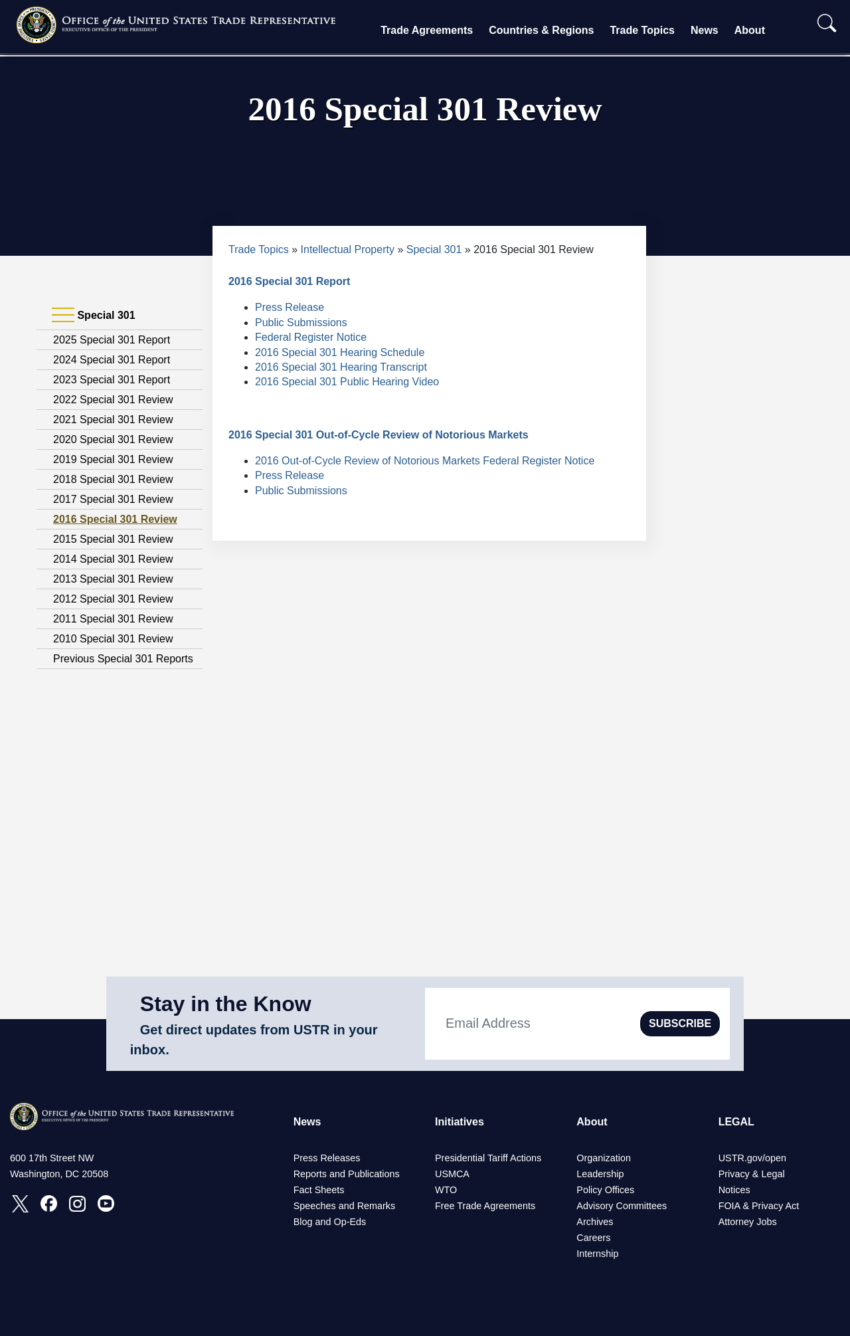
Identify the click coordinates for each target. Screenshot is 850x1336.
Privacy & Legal (752, 1174)
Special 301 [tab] (93, 315)
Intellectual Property (347, 249)
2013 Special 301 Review (113, 579)
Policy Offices (605, 1190)
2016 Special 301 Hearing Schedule (339, 352)
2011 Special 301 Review (113, 618)
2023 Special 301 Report (111, 379)
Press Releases (327, 1158)
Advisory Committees (621, 1205)
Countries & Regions (541, 30)
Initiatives (459, 1121)
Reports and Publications (347, 1174)
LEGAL (736, 1121)
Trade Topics (642, 30)
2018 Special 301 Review (113, 479)
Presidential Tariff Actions (488, 1158)
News (705, 30)
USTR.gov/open (752, 1158)
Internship (597, 1253)
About (749, 30)
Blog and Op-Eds (330, 1221)
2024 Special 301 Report (111, 359)
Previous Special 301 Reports (123, 658)
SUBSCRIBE (680, 1023)
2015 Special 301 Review (113, 539)
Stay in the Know (225, 1004)
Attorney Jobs (748, 1221)
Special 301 (434, 249)
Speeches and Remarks (345, 1205)
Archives (594, 1221)
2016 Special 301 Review (115, 519)
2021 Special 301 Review (113, 419)
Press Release (289, 307)
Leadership (600, 1174)
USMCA (452, 1174)
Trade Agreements (427, 30)
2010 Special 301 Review (113, 638)
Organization (603, 1158)
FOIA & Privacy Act (759, 1205)
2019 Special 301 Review (113, 459)
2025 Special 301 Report (111, 339)
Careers (593, 1237)
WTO (446, 1190)
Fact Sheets (319, 1190)
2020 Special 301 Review (113, 439)
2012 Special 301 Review (113, 599)
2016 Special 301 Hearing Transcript (341, 367)
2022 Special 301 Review (113, 399)
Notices (734, 1190)
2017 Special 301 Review (113, 499)
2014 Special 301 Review (113, 559)
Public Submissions (301, 322)
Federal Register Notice (311, 337)
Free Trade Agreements (485, 1205)
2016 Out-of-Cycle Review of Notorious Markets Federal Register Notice (424, 460)
